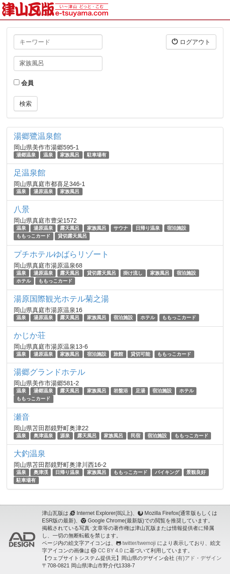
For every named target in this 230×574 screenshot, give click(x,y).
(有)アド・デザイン (199, 558)
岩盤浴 (120, 390)
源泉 (65, 435)
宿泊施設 (176, 228)
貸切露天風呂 (72, 236)
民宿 (135, 435)
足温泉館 (29, 172)
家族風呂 (69, 154)
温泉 (48, 154)
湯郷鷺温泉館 (37, 136)
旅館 (118, 354)
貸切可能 (140, 354)
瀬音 (22, 417)
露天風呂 (69, 228)
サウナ (120, 228)
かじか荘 (29, 335)
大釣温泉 (29, 453)
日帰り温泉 (148, 228)
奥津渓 (41, 472)
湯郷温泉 (26, 154)
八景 (22, 209)
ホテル (23, 280)
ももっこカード (33, 236)
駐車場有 (96, 154)
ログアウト (191, 41)
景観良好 (196, 472)
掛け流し (133, 273)
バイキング (167, 472)
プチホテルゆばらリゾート (61, 254)
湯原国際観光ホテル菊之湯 (61, 298)
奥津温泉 (43, 435)
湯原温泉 (43, 191)
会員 (24, 82)
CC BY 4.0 (110, 551)
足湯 (140, 390)
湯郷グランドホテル (49, 372)
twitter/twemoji (138, 543)
